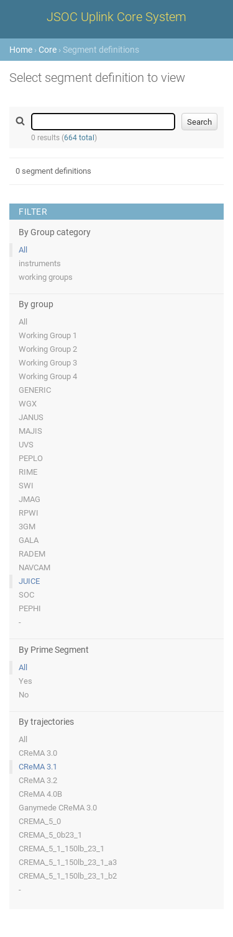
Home (20, 50)
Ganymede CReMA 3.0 (58, 807)
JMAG (29, 499)
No (24, 694)
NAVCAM (34, 567)
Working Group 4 (48, 376)
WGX (28, 403)
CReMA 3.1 (38, 766)
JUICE (29, 581)
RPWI (29, 513)
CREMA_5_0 (40, 821)
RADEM (32, 553)
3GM (27, 526)
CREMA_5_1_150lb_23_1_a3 (68, 862)
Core (48, 50)
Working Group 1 (48, 335)
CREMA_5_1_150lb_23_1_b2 (68, 876)
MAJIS (30, 431)
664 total (79, 137)
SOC (26, 594)
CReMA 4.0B (40, 794)
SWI (26, 485)
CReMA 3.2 (38, 780)
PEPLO (31, 458)
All (23, 249)
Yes (25, 681)
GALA (29, 540)
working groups (46, 277)
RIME (28, 472)
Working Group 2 (48, 349)
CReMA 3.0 (38, 753)
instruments (40, 263)
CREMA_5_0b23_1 (50, 835)
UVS (26, 444)
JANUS (31, 417)
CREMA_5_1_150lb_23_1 (61, 848)
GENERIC (35, 390)
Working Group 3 (48, 362)
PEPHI (30, 608)
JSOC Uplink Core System (116, 16)
